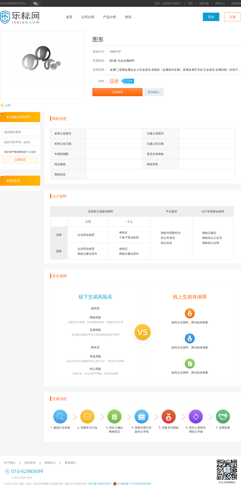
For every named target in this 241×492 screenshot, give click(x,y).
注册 (232, 17)
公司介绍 (87, 17)
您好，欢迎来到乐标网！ (168, 3)
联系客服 (236, 3)
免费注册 (204, 3)
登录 (190, 3)
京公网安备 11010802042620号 (132, 483)
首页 (69, 17)
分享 (5, 105)
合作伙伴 (30, 462)
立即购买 (117, 92)
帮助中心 (220, 3)
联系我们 (70, 462)
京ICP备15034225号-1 (100, 483)
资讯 (128, 17)
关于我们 (9, 462)
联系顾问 (153, 92)
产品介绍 (109, 17)
